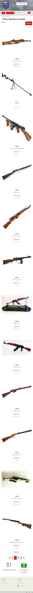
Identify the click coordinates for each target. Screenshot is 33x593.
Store (3, 12)
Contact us (4, 581)
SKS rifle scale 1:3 (17, 236)
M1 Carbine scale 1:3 (17, 61)
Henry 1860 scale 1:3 (17, 454)
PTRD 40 (17, 103)
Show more (16, 552)
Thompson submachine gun (17, 148)
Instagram (20, 586)
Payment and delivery (6, 583)
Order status (19, 581)
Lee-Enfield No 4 (17, 411)
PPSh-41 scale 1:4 (17, 279)
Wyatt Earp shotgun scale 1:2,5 (17, 542)
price (3, 22)
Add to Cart (17, 64)
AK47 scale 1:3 (16, 367)
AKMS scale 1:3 (16, 323)
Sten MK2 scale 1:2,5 (17, 498)
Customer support (21, 3)
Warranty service (5, 585)
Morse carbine (16, 192)
